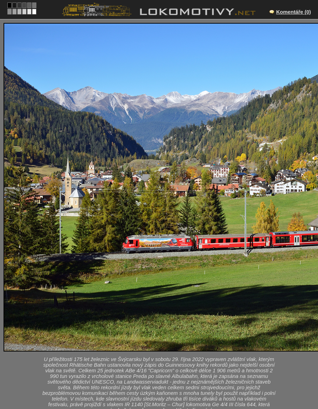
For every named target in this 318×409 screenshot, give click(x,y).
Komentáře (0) (293, 12)
